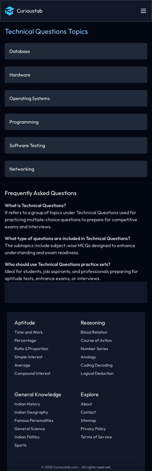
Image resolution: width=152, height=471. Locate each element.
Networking (21, 169)
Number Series (94, 348)
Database (19, 51)
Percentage (25, 340)
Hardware (19, 75)
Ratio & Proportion (31, 348)
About (86, 404)
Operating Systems (29, 98)
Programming (24, 122)
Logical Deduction (97, 373)
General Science (29, 428)
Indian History (27, 404)
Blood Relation (94, 332)
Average (22, 365)
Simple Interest (28, 357)
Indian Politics (26, 437)
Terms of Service (96, 437)
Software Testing (27, 145)
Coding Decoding (97, 365)
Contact (88, 412)
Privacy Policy (93, 428)
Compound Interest (32, 373)
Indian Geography (31, 412)
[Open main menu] (143, 10)
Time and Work (28, 332)
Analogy (88, 357)
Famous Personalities (33, 420)
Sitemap (88, 420)
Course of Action (96, 340)
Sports (20, 445)
